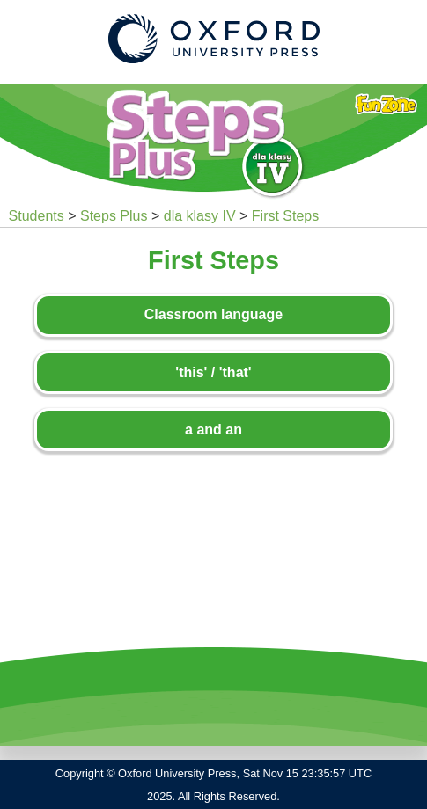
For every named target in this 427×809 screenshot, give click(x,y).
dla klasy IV (200, 215)
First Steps (285, 215)
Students (36, 215)
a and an (213, 429)
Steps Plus (113, 215)
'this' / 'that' (213, 372)
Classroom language (213, 314)
